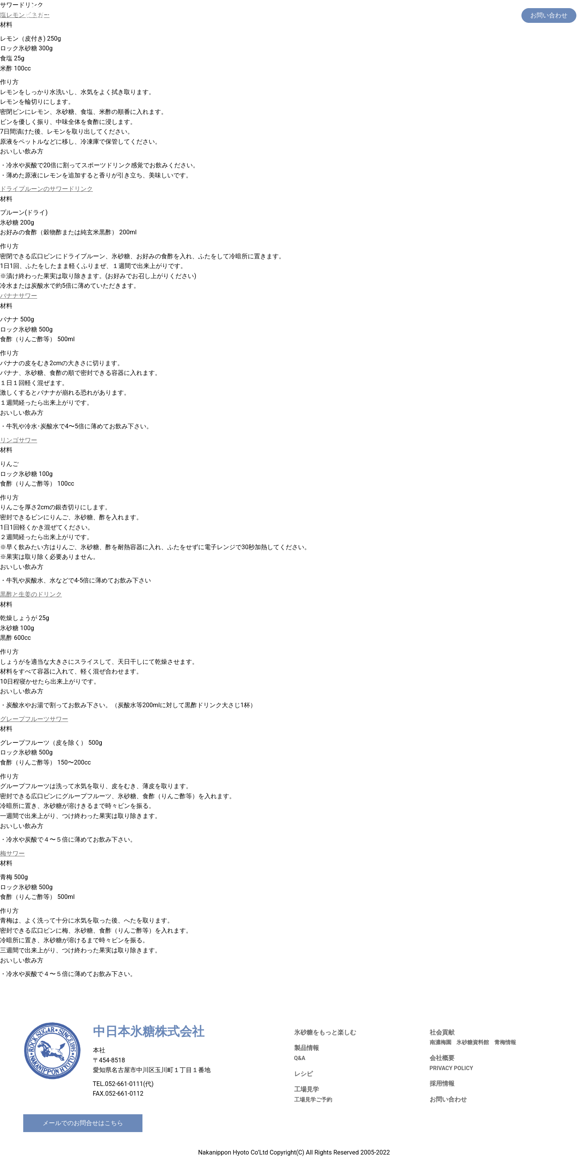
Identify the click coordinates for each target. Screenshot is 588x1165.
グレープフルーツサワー (34, 719)
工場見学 (413, 15)
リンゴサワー (18, 440)
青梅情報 (505, 1042)
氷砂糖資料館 (472, 1042)
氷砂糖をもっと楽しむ (310, 15)
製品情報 (358, 15)
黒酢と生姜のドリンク (31, 594)
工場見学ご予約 (313, 1099)
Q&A (299, 1058)
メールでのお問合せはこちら (83, 1123)
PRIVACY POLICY (451, 1068)
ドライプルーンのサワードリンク (46, 188)
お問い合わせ (448, 1099)
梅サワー (12, 853)
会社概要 (503, 15)
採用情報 (473, 15)
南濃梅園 (440, 1042)
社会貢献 (443, 15)
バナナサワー (18, 295)
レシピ (386, 15)
